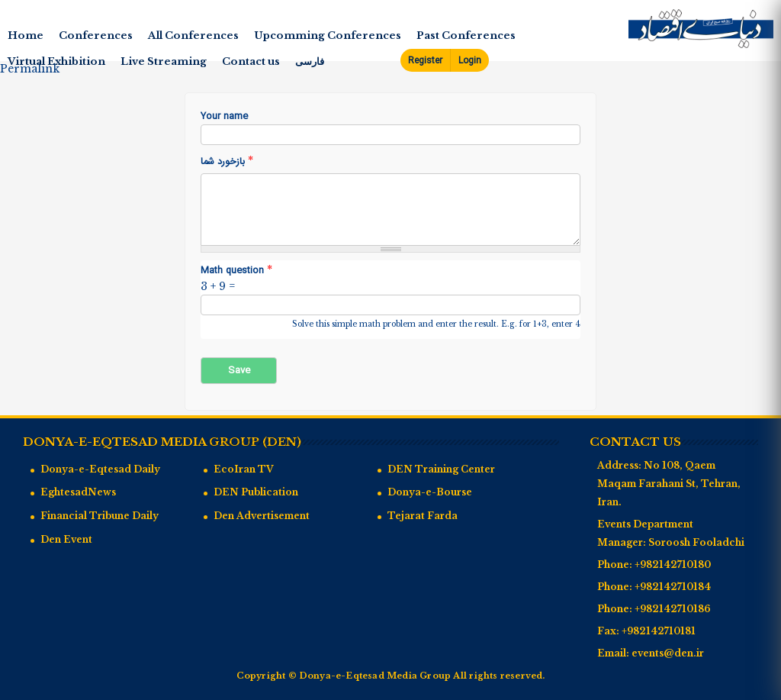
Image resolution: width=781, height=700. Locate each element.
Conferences (96, 35)
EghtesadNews (78, 492)
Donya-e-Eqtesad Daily (100, 469)
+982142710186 (673, 609)
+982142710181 (659, 631)
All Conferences (193, 35)
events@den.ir (668, 653)
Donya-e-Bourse (429, 492)
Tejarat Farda (422, 515)
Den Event (66, 539)
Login (469, 60)
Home (25, 35)
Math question (236, 271)
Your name (224, 117)
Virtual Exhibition (56, 61)
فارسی (309, 61)
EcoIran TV (244, 469)
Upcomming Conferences (327, 35)
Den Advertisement (262, 515)
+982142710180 (673, 564)
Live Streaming (164, 61)
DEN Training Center (441, 469)
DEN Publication (256, 492)
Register (425, 60)
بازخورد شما (227, 161)
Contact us (251, 61)
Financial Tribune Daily (99, 515)
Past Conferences (466, 35)
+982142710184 (673, 586)
